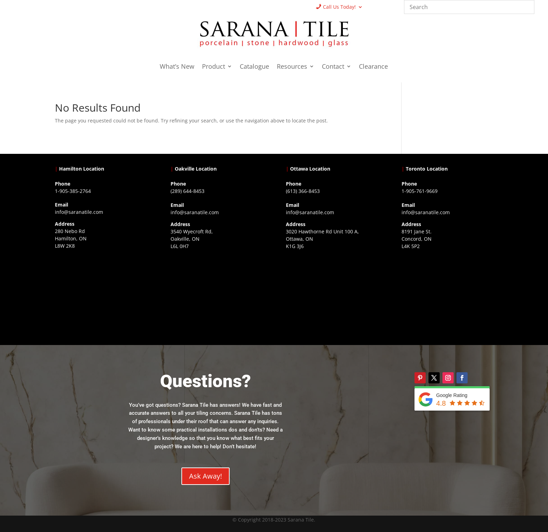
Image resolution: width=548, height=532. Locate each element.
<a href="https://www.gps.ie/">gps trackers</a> (100, 296)
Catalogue (254, 67)
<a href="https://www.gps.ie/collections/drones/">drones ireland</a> (216, 296)
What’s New (177, 67)
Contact (333, 67)
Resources (292, 67)
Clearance (373, 67)
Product (213, 67)
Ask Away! (205, 476)
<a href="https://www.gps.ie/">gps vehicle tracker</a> (447, 296)
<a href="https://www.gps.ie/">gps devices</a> (331, 296)
